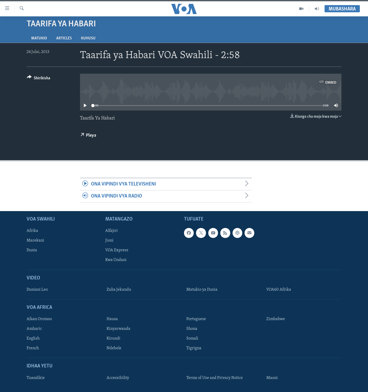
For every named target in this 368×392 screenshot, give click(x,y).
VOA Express (116, 250)
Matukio (39, 38)
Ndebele (114, 348)
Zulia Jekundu (119, 290)
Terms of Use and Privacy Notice (214, 378)
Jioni (109, 241)
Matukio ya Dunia (201, 290)
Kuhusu (88, 38)
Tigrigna (193, 348)
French (33, 348)
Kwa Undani (115, 260)
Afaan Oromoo (39, 319)
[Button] (38, 79)
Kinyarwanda (118, 329)
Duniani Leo (37, 290)
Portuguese (196, 319)
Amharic (34, 329)
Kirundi (113, 339)
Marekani (35, 241)
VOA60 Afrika (278, 290)
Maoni (272, 378)
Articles (64, 38)
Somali (192, 339)
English (33, 339)
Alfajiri (111, 231)
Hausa (112, 319)
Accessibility (118, 378)
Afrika (32, 231)
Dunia (32, 250)
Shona (191, 329)
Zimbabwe (275, 319)
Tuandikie (36, 378)
